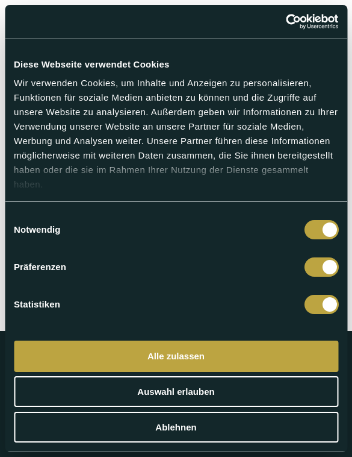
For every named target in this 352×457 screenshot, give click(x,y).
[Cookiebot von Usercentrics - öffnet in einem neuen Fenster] (285, 22)
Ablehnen (175, 427)
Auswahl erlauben (175, 391)
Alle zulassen (176, 356)
